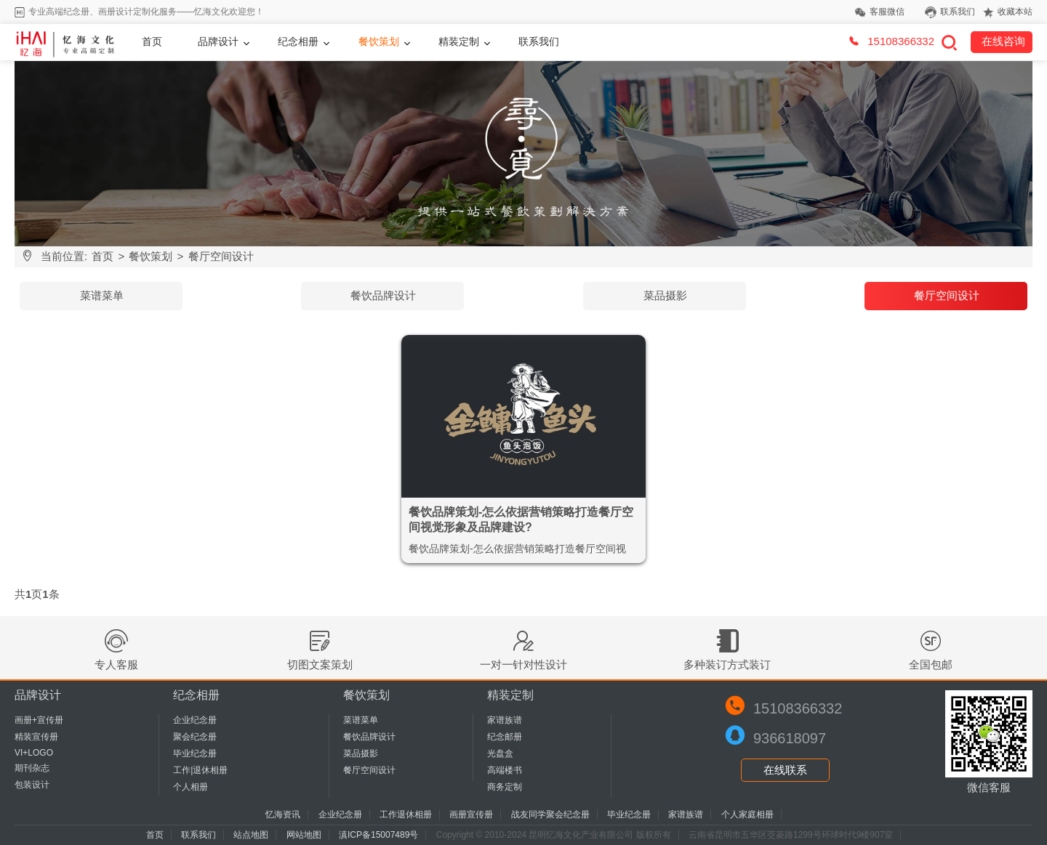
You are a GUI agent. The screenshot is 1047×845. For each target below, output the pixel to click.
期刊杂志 (32, 768)
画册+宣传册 (39, 720)
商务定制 (504, 787)
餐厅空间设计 (221, 256)
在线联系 (785, 770)
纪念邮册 (504, 737)
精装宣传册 (36, 737)
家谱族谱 (504, 720)
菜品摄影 (665, 295)
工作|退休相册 (200, 770)
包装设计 (32, 785)
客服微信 (887, 12)
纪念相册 (298, 41)
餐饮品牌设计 (383, 295)
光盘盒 (500, 753)
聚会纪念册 (195, 737)
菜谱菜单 (102, 295)
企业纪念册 (195, 720)
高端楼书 (504, 770)
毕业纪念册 (195, 753)
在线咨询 (1003, 41)
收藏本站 (1015, 12)
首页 (152, 41)
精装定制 (458, 41)
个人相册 (190, 787)
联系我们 (957, 12)
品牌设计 (218, 41)
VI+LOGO (34, 753)
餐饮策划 (378, 41)
